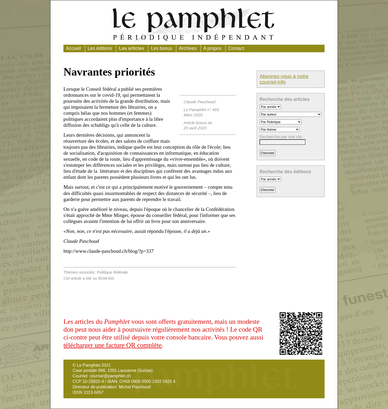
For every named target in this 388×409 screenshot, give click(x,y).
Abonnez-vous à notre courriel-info (284, 79)
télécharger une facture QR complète (112, 345)
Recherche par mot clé (281, 137)
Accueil (73, 48)
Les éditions (100, 48)
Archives (187, 48)
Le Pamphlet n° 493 (201, 109)
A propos (212, 48)
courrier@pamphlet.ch (110, 376)
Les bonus (161, 48)
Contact (236, 48)
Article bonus (195, 122)
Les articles (131, 48)
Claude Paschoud (199, 102)
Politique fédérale (112, 272)
